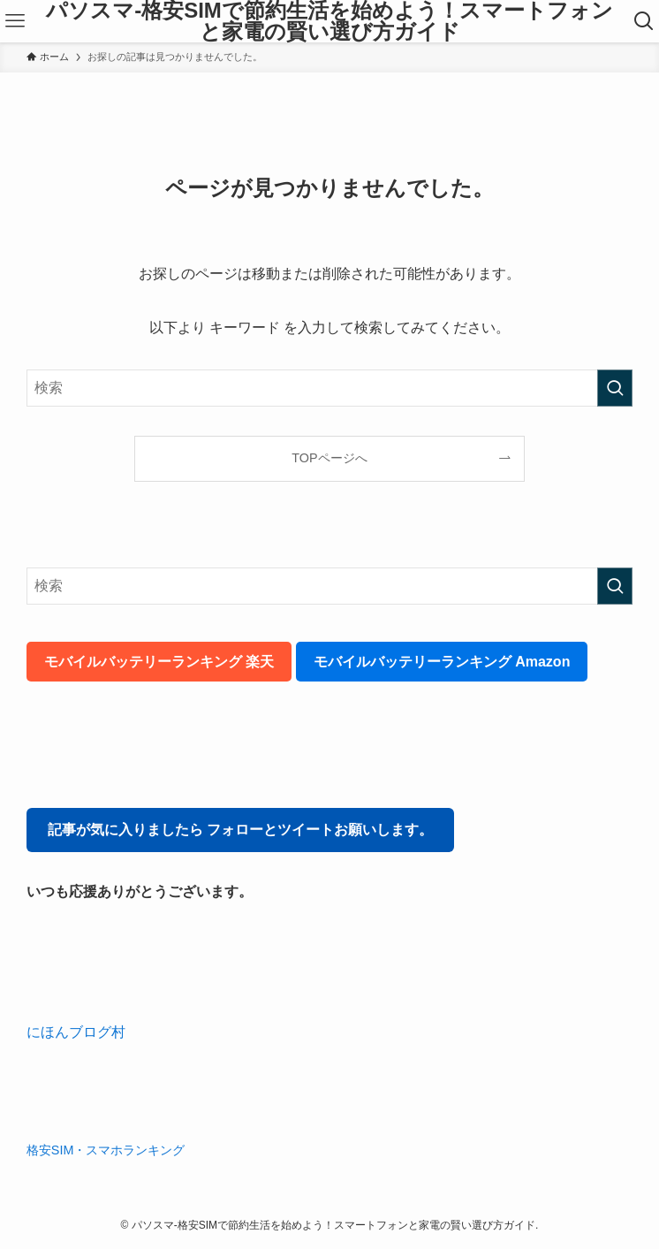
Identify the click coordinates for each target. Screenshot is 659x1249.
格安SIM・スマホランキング (106, 1150)
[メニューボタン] (14, 21)
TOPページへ (329, 458)
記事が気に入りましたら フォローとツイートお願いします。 (240, 829)
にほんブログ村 (76, 1032)
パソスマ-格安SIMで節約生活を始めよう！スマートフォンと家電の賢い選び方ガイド (329, 21)
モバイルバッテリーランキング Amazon (442, 661)
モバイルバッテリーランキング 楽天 (159, 661)
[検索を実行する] (614, 388)
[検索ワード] (329, 388)
